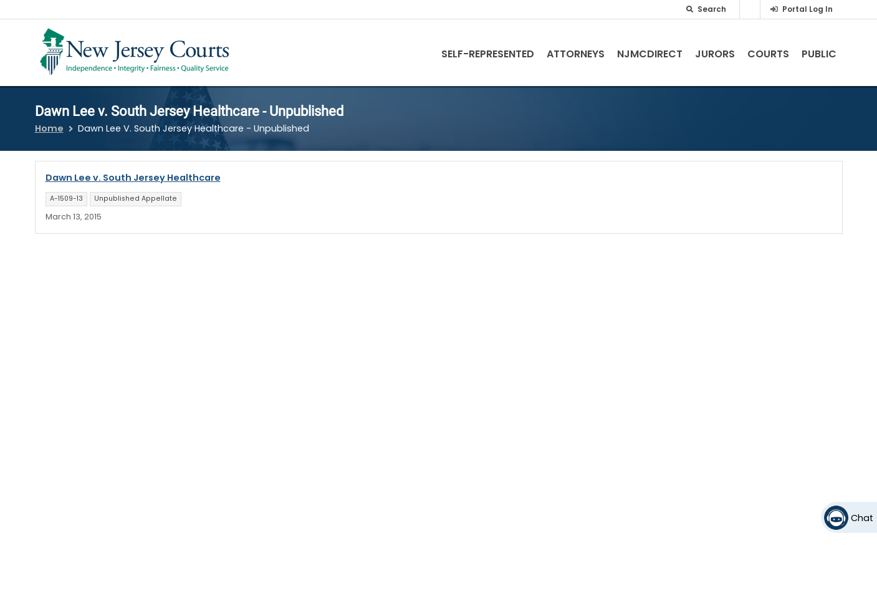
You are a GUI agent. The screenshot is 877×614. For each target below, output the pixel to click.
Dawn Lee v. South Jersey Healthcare (133, 177)
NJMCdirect (650, 54)
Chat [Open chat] (862, 518)
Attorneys (576, 54)
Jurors (715, 54)
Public (819, 54)
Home (49, 128)
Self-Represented (487, 54)
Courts (768, 54)
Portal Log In (807, 9)
